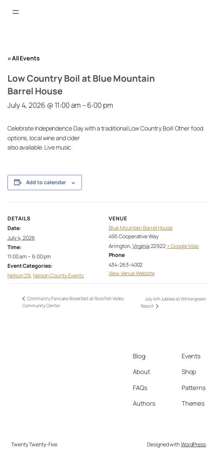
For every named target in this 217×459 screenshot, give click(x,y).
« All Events (23, 58)
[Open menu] (15, 11)
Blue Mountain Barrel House (141, 227)
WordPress (193, 444)
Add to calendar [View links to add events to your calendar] (46, 182)
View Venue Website (132, 273)
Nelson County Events (58, 275)
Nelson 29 (19, 275)
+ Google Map (183, 245)
